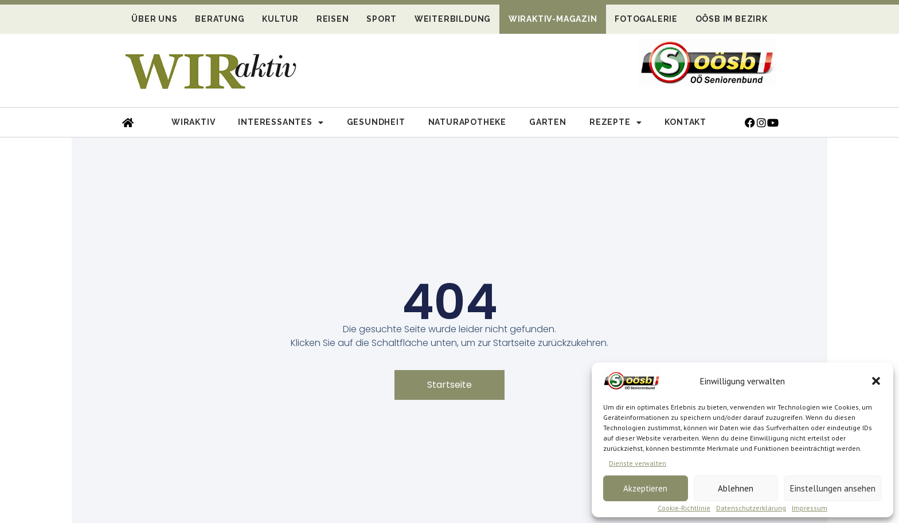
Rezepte (615, 122)
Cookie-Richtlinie (684, 508)
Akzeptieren (645, 488)
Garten (547, 122)
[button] (876, 381)
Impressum (809, 508)
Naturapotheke (467, 122)
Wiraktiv (193, 122)
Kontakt (685, 122)
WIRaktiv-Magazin (553, 18)
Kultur (280, 18)
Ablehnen (735, 488)
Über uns (154, 18)
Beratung (219, 18)
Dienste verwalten (637, 463)
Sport (381, 18)
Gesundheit (376, 122)
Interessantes (280, 122)
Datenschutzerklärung (751, 508)
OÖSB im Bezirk (731, 18)
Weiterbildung (453, 18)
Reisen (332, 18)
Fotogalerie (646, 18)
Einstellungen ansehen (832, 488)
